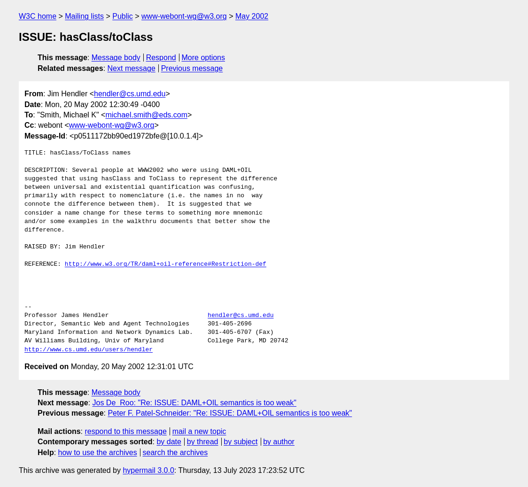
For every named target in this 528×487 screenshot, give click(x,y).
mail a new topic (199, 431)
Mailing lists (84, 16)
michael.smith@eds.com (146, 115)
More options (203, 58)
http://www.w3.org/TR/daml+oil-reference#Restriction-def (165, 264)
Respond (161, 58)
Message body (116, 58)
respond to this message (125, 431)
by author (279, 442)
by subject (240, 442)
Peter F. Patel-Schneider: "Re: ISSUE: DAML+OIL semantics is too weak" (230, 413)
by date (168, 442)
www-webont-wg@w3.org (184, 16)
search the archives (175, 452)
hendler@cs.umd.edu (129, 94)
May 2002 (251, 16)
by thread (202, 442)
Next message (131, 68)
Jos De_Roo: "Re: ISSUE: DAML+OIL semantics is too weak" (195, 403)
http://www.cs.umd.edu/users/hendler (88, 350)
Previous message (192, 68)
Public (122, 16)
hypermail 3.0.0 (148, 470)
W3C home (37, 16)
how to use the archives (97, 452)
